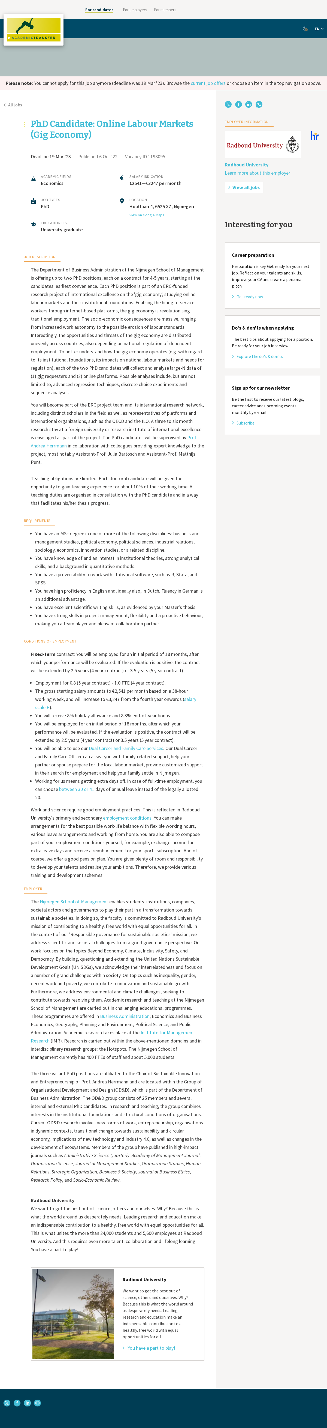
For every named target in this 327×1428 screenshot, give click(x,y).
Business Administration (125, 1016)
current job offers (208, 83)
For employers (135, 9)
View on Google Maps (146, 215)
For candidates (99, 9)
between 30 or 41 (76, 789)
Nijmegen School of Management (74, 901)
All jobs (13, 104)
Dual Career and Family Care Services (126, 748)
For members (165, 9)
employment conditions (127, 818)
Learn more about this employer (257, 173)
